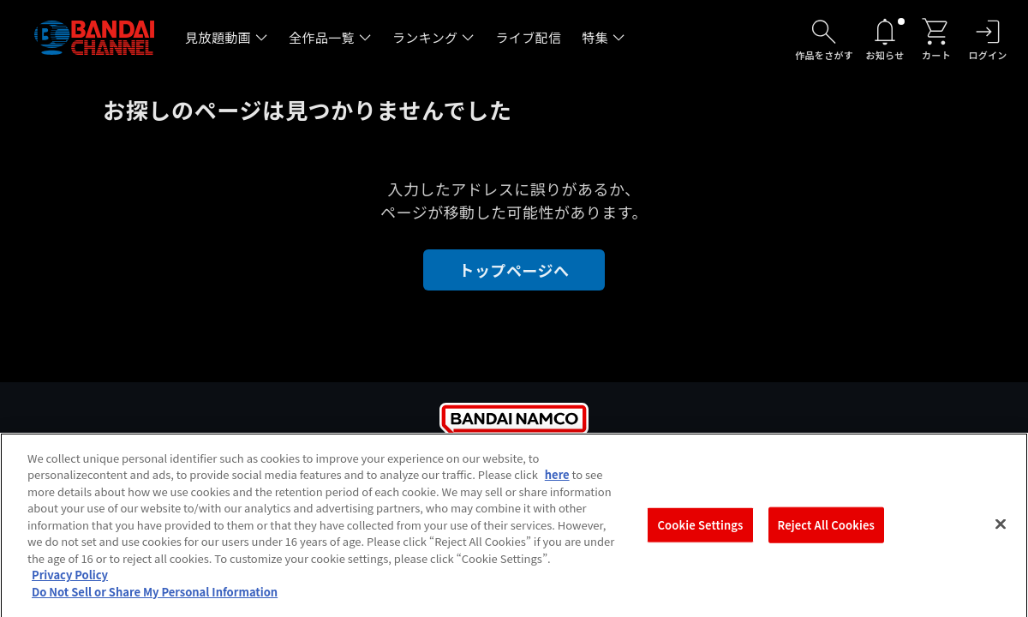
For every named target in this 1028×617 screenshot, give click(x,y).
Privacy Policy (70, 580)
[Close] (1000, 529)
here (557, 479)
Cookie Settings (701, 530)
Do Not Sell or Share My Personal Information (155, 597)
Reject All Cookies (826, 530)
